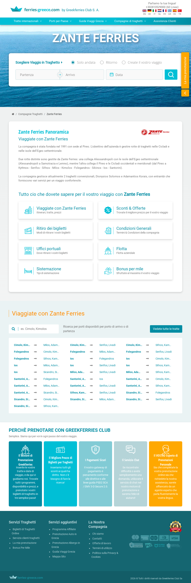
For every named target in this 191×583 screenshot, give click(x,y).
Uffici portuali (49, 249)
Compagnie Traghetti (30, 114)
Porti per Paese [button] (60, 21)
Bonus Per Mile (21, 547)
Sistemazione (49, 269)
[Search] (171, 74)
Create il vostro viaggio (145, 62)
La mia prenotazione (24, 543)
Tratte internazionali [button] (28, 21)
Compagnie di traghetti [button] (130, 21)
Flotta (121, 249)
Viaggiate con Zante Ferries (61, 208)
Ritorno (111, 62)
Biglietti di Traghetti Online (23, 531)
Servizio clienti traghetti (26, 538)
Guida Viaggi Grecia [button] (93, 21)
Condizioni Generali (133, 228)
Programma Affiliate (64, 529)
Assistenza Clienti (165, 21)
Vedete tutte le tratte (166, 329)
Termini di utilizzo (102, 548)
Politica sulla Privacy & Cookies (104, 555)
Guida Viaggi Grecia (63, 551)
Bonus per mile (129, 269)
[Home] (13, 114)
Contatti (97, 538)
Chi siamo (98, 533)
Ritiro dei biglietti (51, 228)
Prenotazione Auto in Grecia (64, 536)
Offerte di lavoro (101, 543)
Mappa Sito (59, 556)
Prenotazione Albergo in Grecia (65, 545)
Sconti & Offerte (130, 208)
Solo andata (86, 62)
